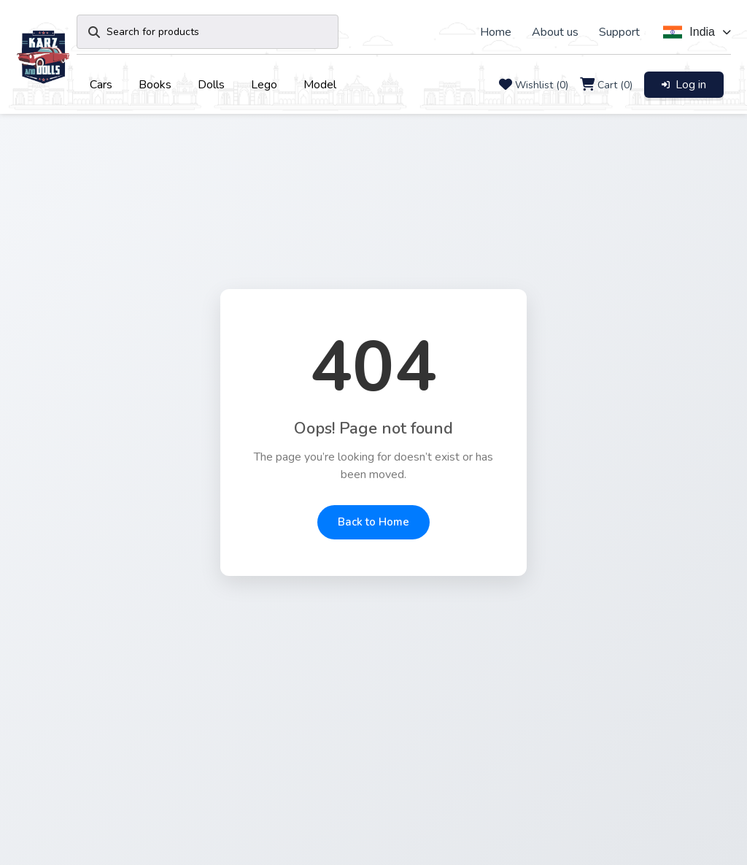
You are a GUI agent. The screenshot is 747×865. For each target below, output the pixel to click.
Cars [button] (101, 85)
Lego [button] (264, 85)
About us (555, 32)
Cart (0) (614, 85)
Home (495, 32)
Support (619, 32)
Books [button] (155, 85)
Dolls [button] (211, 85)
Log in (684, 85)
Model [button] (319, 85)
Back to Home (373, 522)
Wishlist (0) (541, 85)
